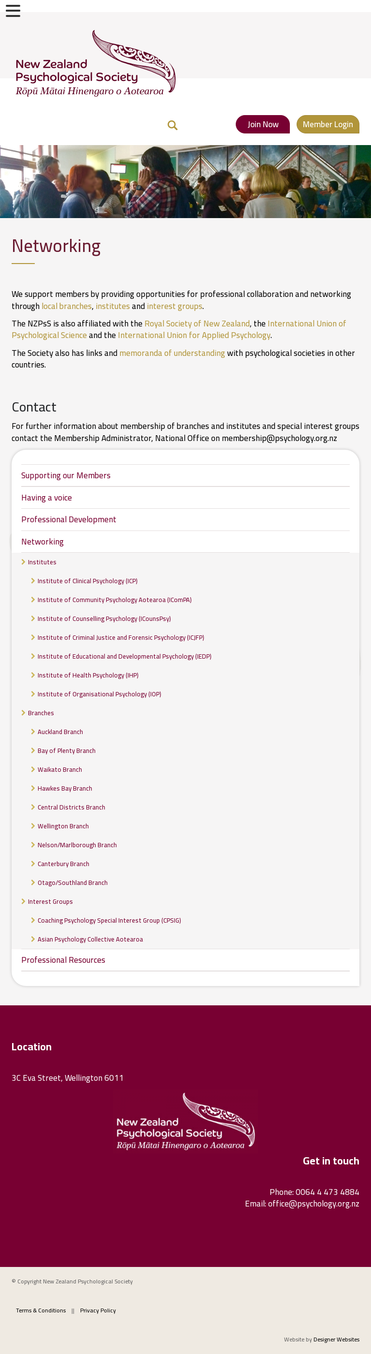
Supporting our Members (66, 475)
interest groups (174, 306)
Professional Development (68, 519)
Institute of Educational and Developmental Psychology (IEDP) (125, 656)
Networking (42, 541)
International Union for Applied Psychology (194, 335)
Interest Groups (50, 901)
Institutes (42, 562)
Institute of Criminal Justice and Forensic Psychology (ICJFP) (121, 637)
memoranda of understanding (172, 353)
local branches (67, 306)
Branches (41, 713)
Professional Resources (63, 960)
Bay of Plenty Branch (67, 750)
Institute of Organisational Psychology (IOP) (99, 694)
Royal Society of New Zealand (197, 323)
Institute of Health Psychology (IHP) (88, 675)
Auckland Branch (60, 731)
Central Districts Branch (71, 807)
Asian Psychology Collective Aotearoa (90, 939)
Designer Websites (336, 1339)
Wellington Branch (63, 826)
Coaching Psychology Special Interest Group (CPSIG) (109, 920)
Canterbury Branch (63, 863)
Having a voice (46, 497)
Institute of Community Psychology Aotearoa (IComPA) (115, 599)
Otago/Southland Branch (73, 882)
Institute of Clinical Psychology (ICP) (88, 581)
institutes (114, 306)
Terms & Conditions (41, 1310)
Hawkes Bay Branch (65, 788)
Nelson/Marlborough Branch (77, 845)
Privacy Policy (98, 1310)
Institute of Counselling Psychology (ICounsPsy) (104, 618)
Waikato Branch (60, 769)
